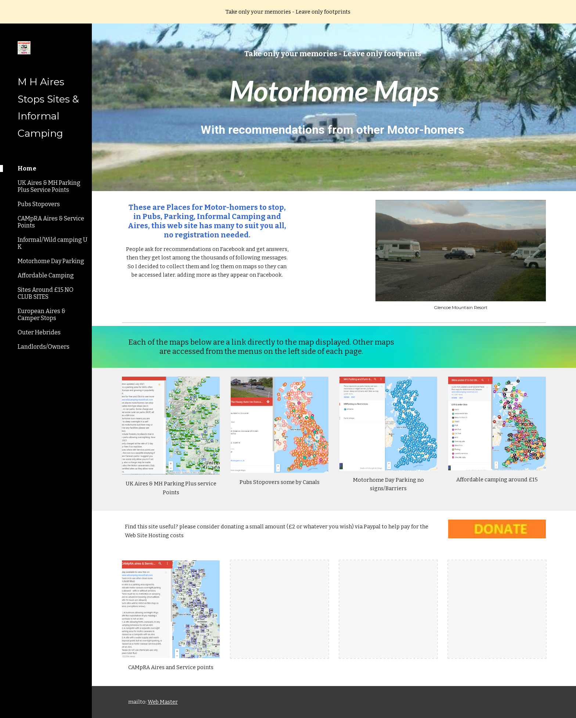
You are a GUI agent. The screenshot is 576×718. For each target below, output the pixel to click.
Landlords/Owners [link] (43, 346)
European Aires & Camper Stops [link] (41, 315)
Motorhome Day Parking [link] (51, 261)
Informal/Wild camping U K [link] (52, 243)
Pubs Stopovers (260, 482)
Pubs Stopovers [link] (39, 204)
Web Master (163, 702)
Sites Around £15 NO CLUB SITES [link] (45, 293)
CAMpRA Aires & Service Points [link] (51, 222)
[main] (334, 54)
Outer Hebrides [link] (39, 332)
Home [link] (27, 168)
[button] (567, 34)
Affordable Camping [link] (46, 275)
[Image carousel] (460, 255)
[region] (288, 12)
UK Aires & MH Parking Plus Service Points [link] (49, 186)
